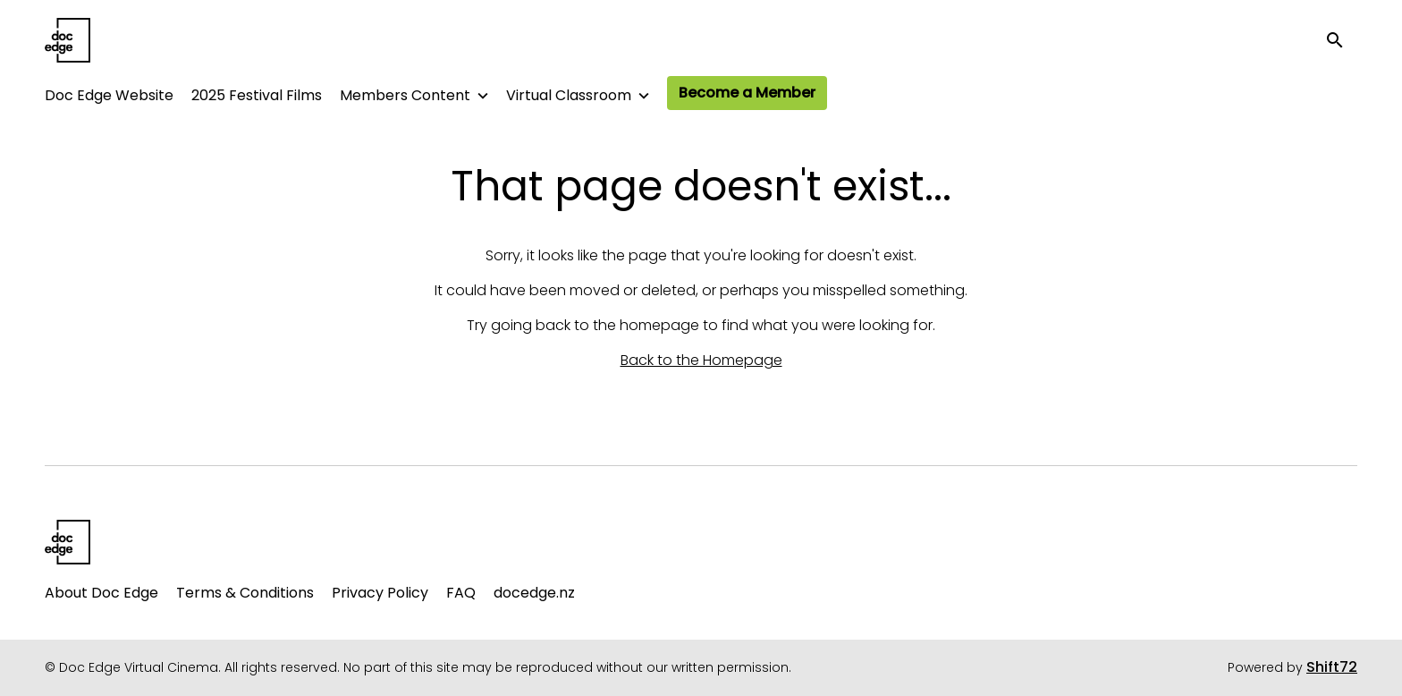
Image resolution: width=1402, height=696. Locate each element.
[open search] (1341, 40)
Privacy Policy (380, 592)
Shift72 (1331, 667)
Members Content (405, 95)
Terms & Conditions (245, 592)
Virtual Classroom (568, 95)
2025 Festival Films (256, 95)
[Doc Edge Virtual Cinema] (67, 542)
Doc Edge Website (109, 95)
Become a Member (747, 92)
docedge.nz (534, 592)
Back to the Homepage (701, 360)
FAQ (461, 592)
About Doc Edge (101, 592)
